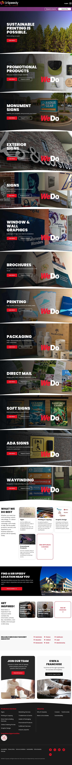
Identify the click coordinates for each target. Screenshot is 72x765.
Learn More (12, 40)
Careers (57, 712)
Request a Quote (51, 9)
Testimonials (65, 712)
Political (48, 640)
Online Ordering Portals (8, 724)
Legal (57, 640)
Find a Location (11, 588)
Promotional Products (24, 547)
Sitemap (3, 751)
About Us (40, 709)
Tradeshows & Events (25, 715)
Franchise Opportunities (54, 674)
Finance (48, 637)
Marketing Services (24, 712)
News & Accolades (43, 715)
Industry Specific (24, 730)
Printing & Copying (44, 520)
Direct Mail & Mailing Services (7, 720)
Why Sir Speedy (42, 712)
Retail (47, 643)
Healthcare (59, 637)
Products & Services (8, 709)
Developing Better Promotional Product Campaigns (25, 609)
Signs (22, 520)
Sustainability (59, 715)
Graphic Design (61, 520)
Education (38, 640)
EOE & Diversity (37, 749)
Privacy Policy (11, 749)
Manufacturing (60, 643)
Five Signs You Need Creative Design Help (44, 611)
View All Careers (18, 673)
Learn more (12, 347)
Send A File (64, 9)
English (66, 3)
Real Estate (38, 637)
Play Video (11, 195)
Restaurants (39, 643)
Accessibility (4, 749)
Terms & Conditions (21, 749)
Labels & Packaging (25, 719)
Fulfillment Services (25, 726)
